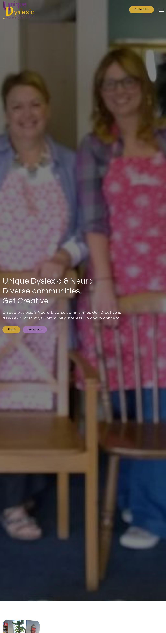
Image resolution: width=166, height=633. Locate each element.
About (11, 329)
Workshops (35, 329)
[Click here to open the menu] (161, 10)
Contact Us (141, 9)
